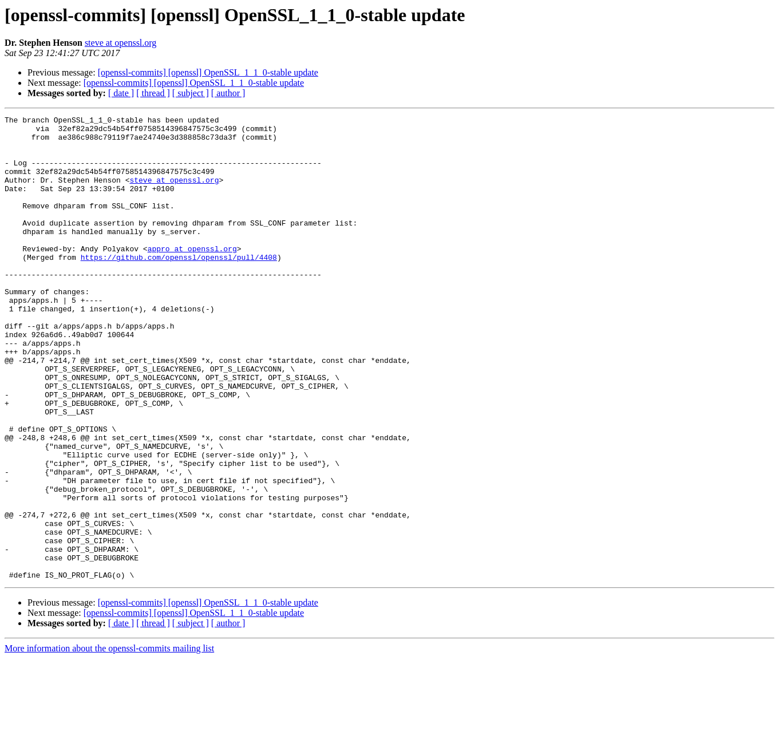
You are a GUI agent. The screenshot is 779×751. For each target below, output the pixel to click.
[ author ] (228, 93)
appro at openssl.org (192, 276)
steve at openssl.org (120, 43)
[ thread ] (153, 93)
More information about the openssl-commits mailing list (109, 741)
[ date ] (121, 93)
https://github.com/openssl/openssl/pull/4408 (179, 286)
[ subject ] (190, 93)
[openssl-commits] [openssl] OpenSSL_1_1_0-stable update (208, 72)
